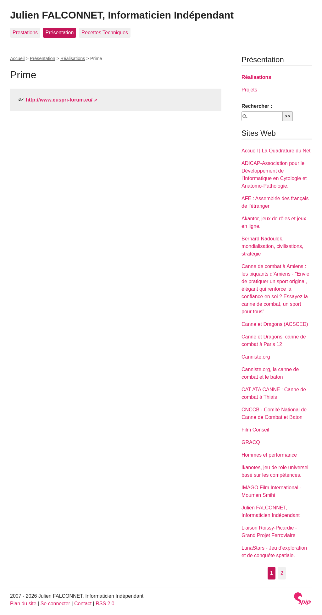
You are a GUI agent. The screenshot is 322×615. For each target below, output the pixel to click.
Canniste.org (256, 357)
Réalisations (72, 58)
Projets (249, 89)
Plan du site (23, 603)
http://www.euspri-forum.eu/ (59, 99)
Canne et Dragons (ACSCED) (275, 324)
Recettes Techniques (104, 32)
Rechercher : (257, 106)
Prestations (25, 32)
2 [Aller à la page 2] (281, 573)
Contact (83, 603)
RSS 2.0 (105, 603)
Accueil (17, 58)
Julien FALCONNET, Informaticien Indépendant (122, 15)
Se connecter (55, 603)
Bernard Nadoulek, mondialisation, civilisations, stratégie (272, 246)
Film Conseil (255, 429)
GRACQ (251, 442)
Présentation (60, 32)
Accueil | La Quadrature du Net (276, 150)
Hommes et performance (269, 455)
